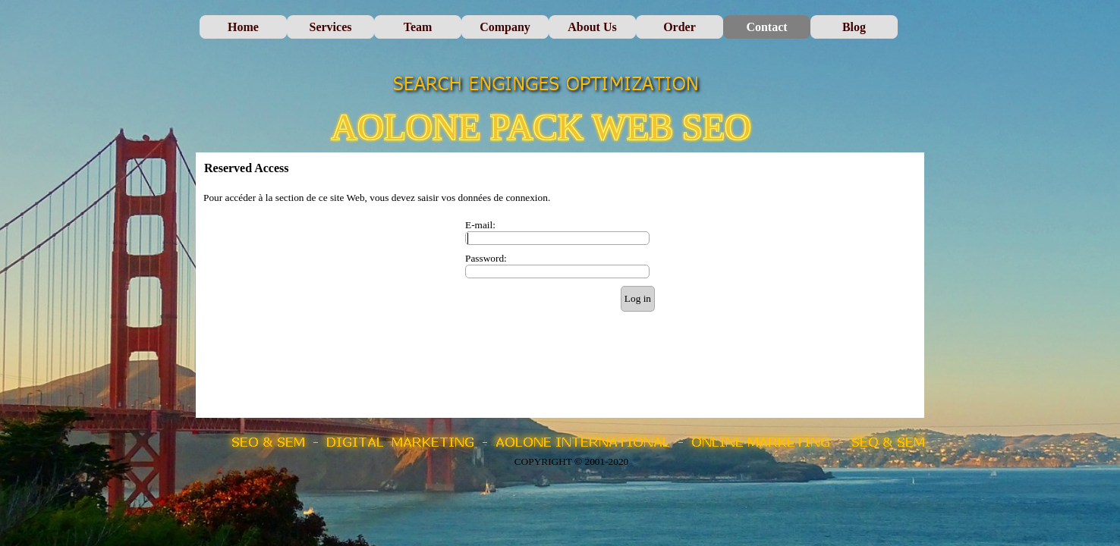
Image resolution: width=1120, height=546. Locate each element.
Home (243, 26)
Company (505, 26)
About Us (592, 26)
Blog (854, 26)
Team (418, 26)
